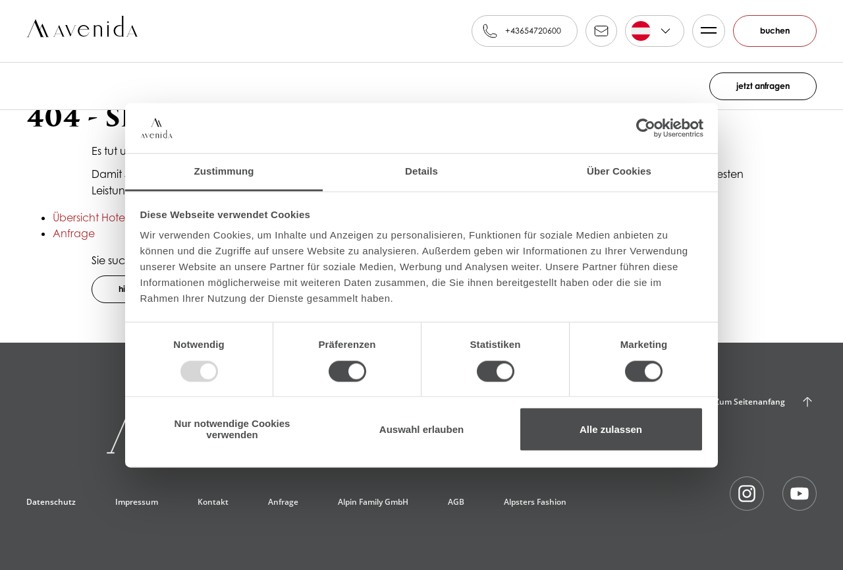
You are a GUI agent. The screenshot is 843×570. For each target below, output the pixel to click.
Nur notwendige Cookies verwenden (232, 429)
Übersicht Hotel (90, 217)
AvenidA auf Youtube (799, 493)
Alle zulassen (611, 429)
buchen (775, 31)
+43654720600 (533, 31)
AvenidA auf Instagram (747, 493)
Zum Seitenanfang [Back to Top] (750, 401)
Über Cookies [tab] (619, 171)
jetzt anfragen (763, 86)
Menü (705, 31)
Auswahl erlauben (421, 429)
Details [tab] (421, 171)
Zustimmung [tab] (224, 171)
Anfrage (74, 233)
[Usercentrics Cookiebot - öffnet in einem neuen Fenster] (645, 128)
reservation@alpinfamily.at (601, 31)
